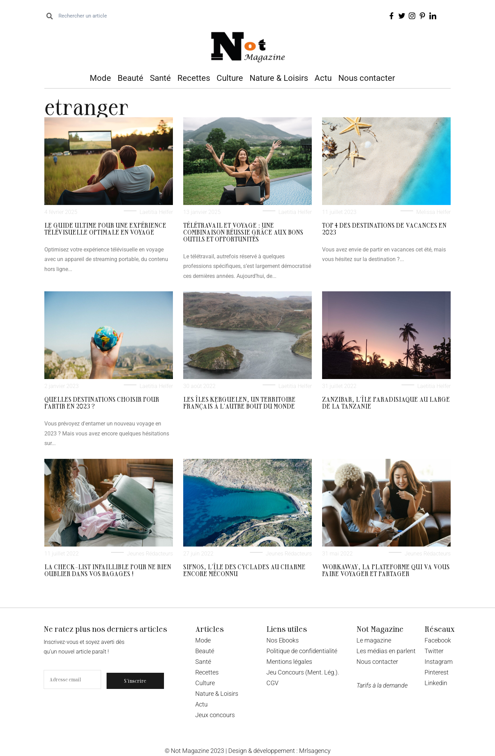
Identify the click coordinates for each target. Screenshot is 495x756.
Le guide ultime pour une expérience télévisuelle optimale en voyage (105, 228)
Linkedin (436, 683)
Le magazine (373, 640)
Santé (160, 78)
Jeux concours (215, 715)
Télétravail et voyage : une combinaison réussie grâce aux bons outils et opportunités (243, 232)
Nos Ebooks (282, 640)
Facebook (438, 640)
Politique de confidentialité (301, 651)
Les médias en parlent (386, 651)
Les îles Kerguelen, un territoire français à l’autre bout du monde (239, 402)
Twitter (434, 651)
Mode (100, 78)
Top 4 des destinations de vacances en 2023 (384, 228)
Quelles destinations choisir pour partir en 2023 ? (101, 402)
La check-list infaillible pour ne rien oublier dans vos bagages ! (107, 569)
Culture (230, 78)
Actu (323, 78)
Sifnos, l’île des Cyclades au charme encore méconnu (244, 569)
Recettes (193, 78)
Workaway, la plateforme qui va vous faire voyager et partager (386, 569)
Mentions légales (289, 661)
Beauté (130, 78)
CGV (272, 683)
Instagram (439, 661)
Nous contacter (366, 78)
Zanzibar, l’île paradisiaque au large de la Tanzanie (386, 402)
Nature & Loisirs (279, 78)
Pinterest (437, 672)
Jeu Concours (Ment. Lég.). (302, 672)
